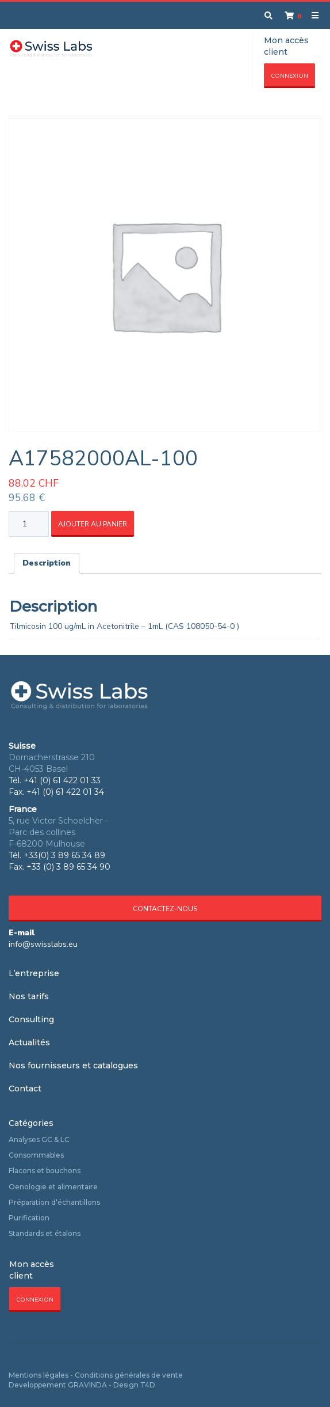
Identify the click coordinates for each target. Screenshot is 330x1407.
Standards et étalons (44, 1233)
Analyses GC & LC (39, 1139)
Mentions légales (38, 1375)
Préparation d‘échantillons (54, 1202)
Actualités (29, 1042)
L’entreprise (34, 973)
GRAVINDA (87, 1385)
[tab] (46, 563)
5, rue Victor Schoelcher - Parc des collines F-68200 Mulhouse (58, 832)
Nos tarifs (29, 996)
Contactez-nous (165, 908)
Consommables (36, 1155)
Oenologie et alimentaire (53, 1186)
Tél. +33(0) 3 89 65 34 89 (57, 855)
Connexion (289, 76)
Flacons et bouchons (44, 1170)
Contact (25, 1088)
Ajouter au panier (92, 524)
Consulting (31, 1019)
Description (46, 563)
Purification (29, 1217)
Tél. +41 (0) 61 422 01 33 (55, 780)
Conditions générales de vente (129, 1375)
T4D (147, 1385)
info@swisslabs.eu (43, 944)
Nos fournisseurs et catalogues (73, 1065)
